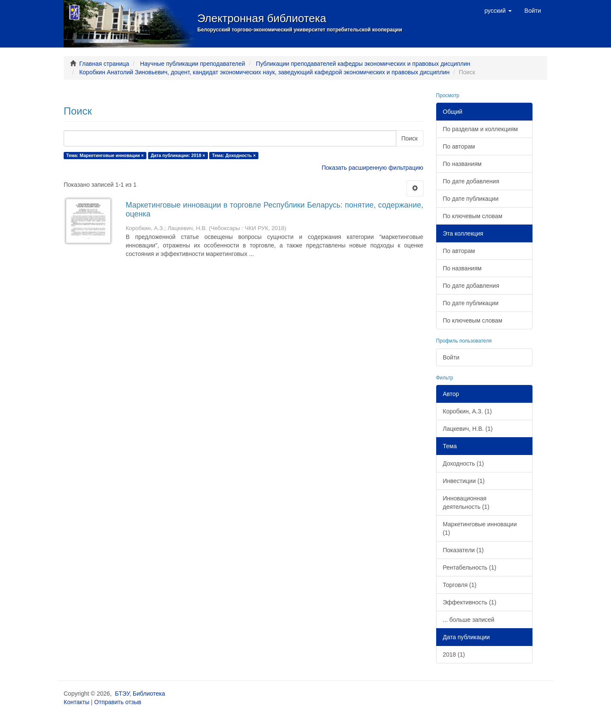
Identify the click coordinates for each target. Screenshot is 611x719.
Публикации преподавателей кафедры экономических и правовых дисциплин (363, 63)
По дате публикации (471, 198)
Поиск (409, 138)
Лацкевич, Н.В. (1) (468, 428)
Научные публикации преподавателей (192, 63)
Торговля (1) (459, 584)
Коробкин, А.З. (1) (467, 411)
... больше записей (469, 619)
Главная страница (104, 63)
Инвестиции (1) (464, 480)
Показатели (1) (463, 550)
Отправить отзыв (117, 702)
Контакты (76, 702)
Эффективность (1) (469, 602)
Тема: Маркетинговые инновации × (104, 155)
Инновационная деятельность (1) (466, 502)
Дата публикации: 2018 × (178, 155)
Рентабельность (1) (469, 567)
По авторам (459, 146)
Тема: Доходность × (234, 155)
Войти (451, 357)
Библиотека (149, 693)
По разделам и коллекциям (480, 129)
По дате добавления (471, 181)
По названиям (462, 163)
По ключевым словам (472, 216)
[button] (498, 10)
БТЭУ (122, 693)
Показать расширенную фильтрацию (372, 167)
